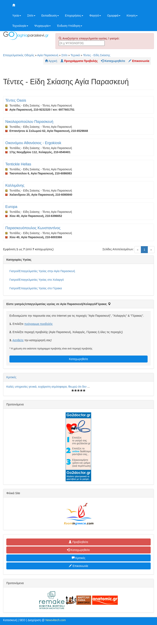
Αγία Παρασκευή (47, 55)
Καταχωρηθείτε (78, 359)
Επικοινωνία (78, 566)
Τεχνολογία (20, 25)
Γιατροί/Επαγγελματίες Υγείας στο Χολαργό (36, 279)
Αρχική (51, 61)
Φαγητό (95, 15)
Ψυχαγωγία (42, 25)
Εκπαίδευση (50, 15)
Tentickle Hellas (18, 164)
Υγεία (16, 15)
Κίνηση (132, 15)
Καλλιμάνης (15, 185)
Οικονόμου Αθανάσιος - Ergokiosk (33, 143)
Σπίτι (31, 15)
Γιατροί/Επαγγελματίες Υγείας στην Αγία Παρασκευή (42, 271)
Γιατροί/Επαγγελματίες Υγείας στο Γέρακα (35, 288)
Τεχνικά (75, 55)
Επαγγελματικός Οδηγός (18, 55)
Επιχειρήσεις (74, 15)
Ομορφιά (113, 15)
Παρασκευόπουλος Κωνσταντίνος (33, 228)
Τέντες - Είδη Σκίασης (96, 55)
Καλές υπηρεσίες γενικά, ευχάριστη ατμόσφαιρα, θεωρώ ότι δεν (46, 386)
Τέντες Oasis (15, 100)
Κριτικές (11, 377)
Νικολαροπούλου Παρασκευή (29, 122)
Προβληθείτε (78, 542)
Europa (11, 207)
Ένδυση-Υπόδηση (69, 25)
